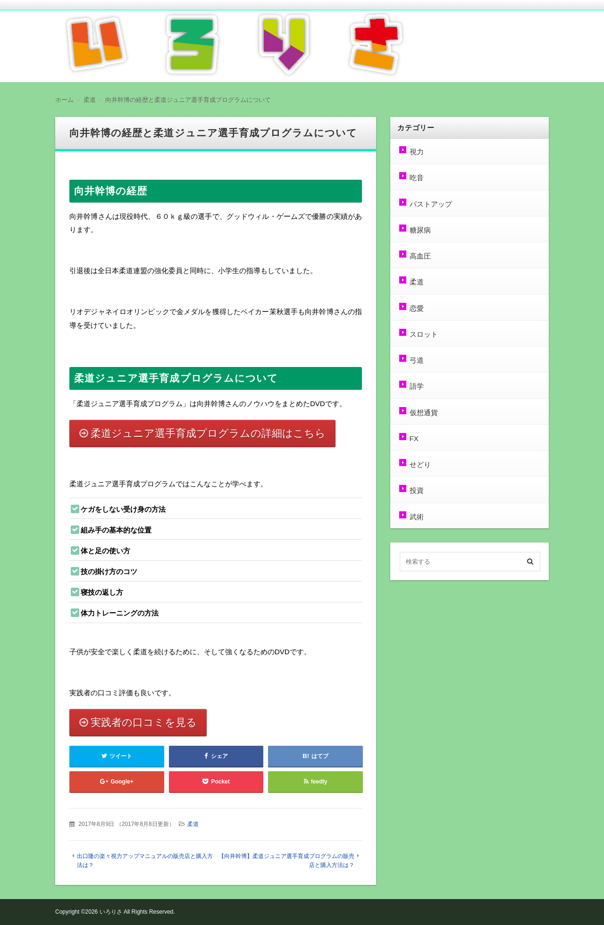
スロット (423, 334)
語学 (416, 386)
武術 (416, 517)
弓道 (416, 360)
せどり (419, 464)
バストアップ (430, 204)
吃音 (416, 178)
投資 (416, 490)
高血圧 (419, 256)
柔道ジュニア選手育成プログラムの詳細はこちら (208, 433)
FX (413, 438)
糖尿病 (419, 230)
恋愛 (416, 308)
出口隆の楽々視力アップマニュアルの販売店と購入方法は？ (145, 860)
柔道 (193, 824)
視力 (416, 152)
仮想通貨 (423, 412)
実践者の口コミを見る (144, 722)
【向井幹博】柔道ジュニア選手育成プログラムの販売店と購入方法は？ (286, 860)
